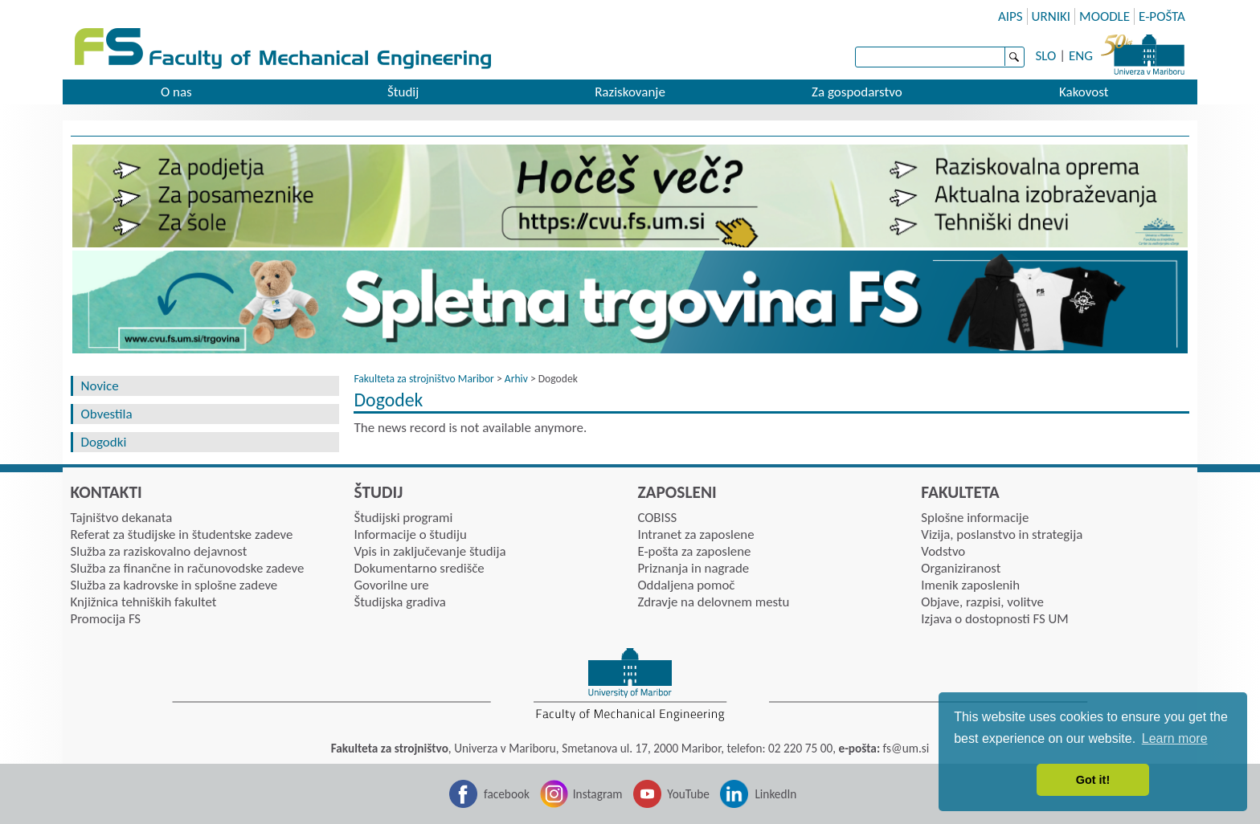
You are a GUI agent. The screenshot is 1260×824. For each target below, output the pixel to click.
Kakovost (1083, 92)
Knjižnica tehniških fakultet (144, 602)
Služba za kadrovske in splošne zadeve (174, 585)
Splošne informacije (975, 517)
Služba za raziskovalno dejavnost (159, 551)
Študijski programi (403, 517)
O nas (176, 92)
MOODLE (1104, 16)
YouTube (688, 794)
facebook (507, 794)
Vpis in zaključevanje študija (429, 551)
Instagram (598, 794)
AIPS (1010, 16)
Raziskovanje (630, 92)
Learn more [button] (1175, 738)
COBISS (657, 517)
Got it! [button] (1093, 779)
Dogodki (104, 442)
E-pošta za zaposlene (694, 551)
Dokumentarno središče (419, 568)
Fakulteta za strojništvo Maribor (423, 378)
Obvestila (107, 414)
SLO (1046, 55)
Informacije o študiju (410, 534)
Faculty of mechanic (642, 50)
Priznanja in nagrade (693, 568)
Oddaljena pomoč (685, 585)
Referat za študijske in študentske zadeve (182, 534)
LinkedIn (775, 794)
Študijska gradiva (399, 602)
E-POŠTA (1162, 16)
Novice (100, 385)
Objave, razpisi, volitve (982, 602)
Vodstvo (943, 551)
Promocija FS (106, 618)
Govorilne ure (391, 585)
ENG (1081, 55)
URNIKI (1051, 16)
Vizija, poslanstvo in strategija (1001, 534)
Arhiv (516, 378)
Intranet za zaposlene (695, 534)
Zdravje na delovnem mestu (713, 602)
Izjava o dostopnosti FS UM (994, 618)
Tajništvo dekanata (122, 517)
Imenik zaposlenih (970, 585)
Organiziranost (960, 568)
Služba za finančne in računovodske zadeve (188, 568)
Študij (403, 92)
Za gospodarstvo (857, 92)
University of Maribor (1142, 52)
